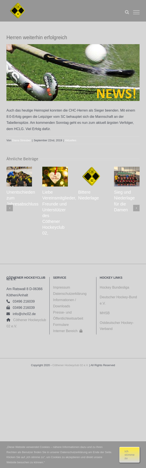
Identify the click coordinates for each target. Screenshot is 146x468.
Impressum (61, 287)
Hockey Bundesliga (114, 287)
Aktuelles (70, 140)
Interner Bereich (67, 331)
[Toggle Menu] (136, 12)
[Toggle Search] (127, 12)
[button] (9, 208)
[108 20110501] (73, 72)
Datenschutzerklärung (70, 293)
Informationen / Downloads (64, 303)
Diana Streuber (21, 140)
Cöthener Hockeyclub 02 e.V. (70, 365)
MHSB (105, 313)
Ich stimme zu (129, 454)
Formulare (61, 325)
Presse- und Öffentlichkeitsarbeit (68, 315)
